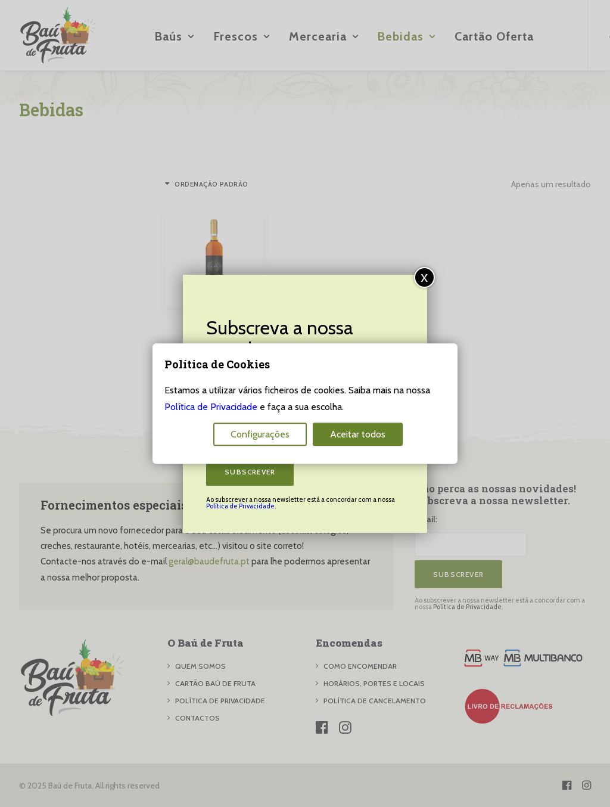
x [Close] (424, 277)
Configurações (260, 434)
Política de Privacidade (240, 506)
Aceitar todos (357, 434)
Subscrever (250, 471)
